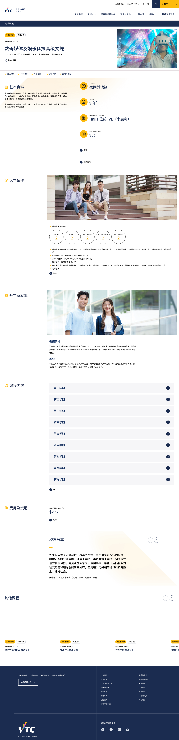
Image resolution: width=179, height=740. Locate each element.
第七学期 (59, 451)
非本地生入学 (130, 3)
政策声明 (142, 686)
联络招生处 (143, 669)
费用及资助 (65, 68)
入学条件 (23, 68)
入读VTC (92, 10)
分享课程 (10, 54)
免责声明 (142, 682)
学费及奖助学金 (108, 10)
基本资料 (10, 68)
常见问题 (142, 694)
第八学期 (59, 462)
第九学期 (59, 473)
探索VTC (153, 10)
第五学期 (59, 428)
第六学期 (59, 439)
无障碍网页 (143, 690)
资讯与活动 (125, 10)
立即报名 (166, 3)
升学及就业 (37, 68)
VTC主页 (104, 694)
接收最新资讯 (29, 679)
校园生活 (140, 10)
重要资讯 (116, 3)
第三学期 (59, 405)
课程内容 (51, 68)
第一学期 (59, 382)
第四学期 (59, 416)
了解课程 (78, 10)
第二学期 (59, 393)
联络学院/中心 (144, 674)
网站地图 (142, 678)
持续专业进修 (168, 10)
